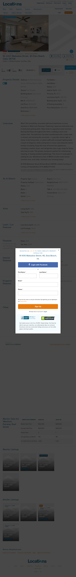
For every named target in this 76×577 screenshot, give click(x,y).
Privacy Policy (23, 301)
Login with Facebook (38, 264)
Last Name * (43, 272)
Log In (45, 311)
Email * (20, 281)
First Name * (22, 272)
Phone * (20, 289)
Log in (31, 251)
